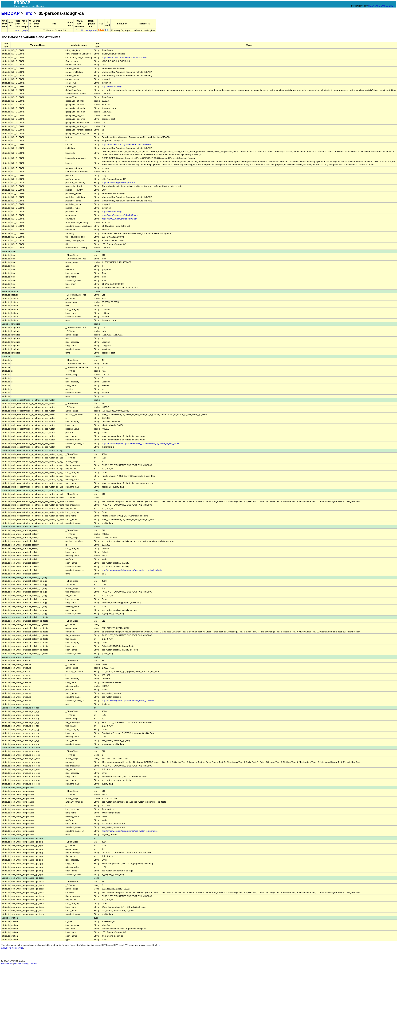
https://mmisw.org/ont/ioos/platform (118, 182)
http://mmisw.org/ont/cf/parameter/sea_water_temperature (129, 831)
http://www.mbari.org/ (112, 86)
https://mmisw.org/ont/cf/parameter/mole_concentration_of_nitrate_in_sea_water (140, 443)
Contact (33, 963)
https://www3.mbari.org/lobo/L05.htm (119, 215)
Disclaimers (6, 963)
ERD (391, 6)
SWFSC (385, 6)
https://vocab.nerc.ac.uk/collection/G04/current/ (124, 57)
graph (25, 30)
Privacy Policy (21, 963)
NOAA (371, 6)
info (28, 13)
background (91, 30)
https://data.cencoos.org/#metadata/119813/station (126, 144)
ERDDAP (10, 13)
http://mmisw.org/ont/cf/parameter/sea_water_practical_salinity (132, 570)
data (17, 30)
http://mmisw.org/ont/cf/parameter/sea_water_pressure (128, 700)
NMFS (377, 6)
